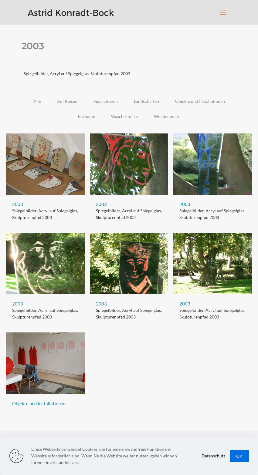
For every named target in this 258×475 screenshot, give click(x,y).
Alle (37, 101)
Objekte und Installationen (200, 101)
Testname (86, 116)
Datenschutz (213, 455)
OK (239, 456)
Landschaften (146, 101)
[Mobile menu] (223, 12)
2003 (17, 204)
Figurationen (105, 101)
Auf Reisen (67, 101)
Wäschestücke (124, 116)
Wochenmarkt (167, 116)
